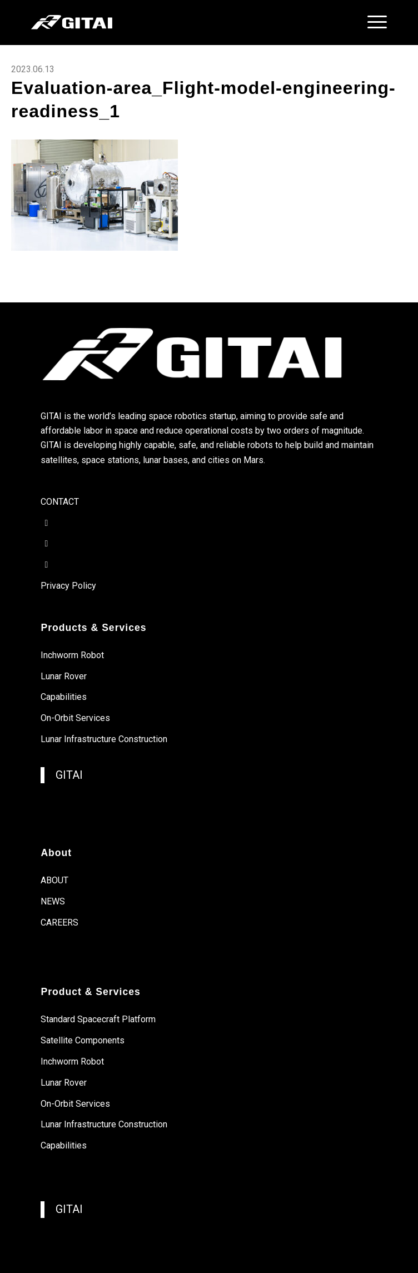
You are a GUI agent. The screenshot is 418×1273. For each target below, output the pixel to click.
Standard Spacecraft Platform (98, 1019)
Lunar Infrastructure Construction (104, 739)
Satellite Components (83, 1040)
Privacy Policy (68, 585)
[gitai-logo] (173, 22)
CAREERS (59, 922)
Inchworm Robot (72, 655)
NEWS (53, 901)
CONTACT (60, 501)
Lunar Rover (64, 676)
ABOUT (54, 880)
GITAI (69, 775)
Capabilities (64, 697)
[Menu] (371, 22)
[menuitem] (371, 22)
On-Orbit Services (75, 718)
